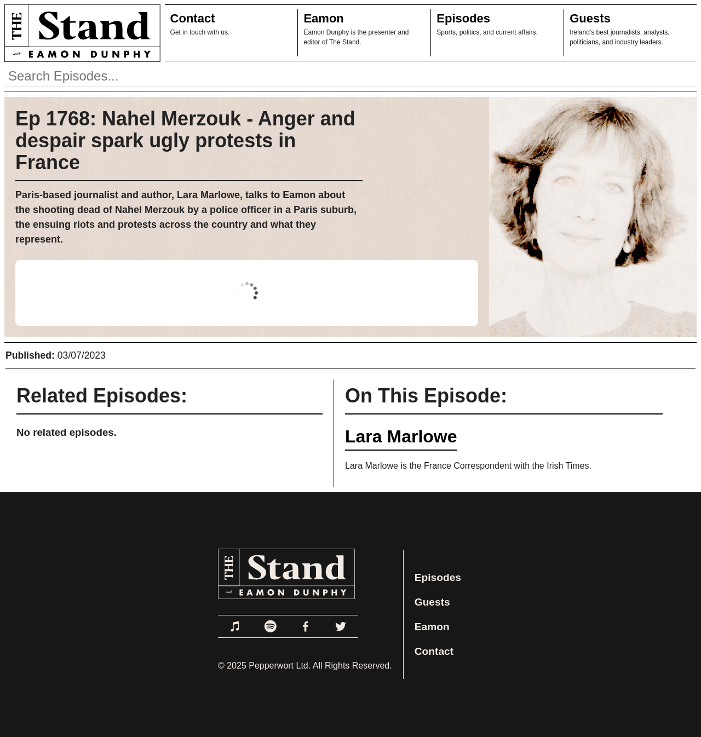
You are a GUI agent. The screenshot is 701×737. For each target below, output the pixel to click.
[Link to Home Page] (80, 33)
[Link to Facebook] (306, 626)
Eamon (323, 18)
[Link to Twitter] (341, 626)
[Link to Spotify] (270, 626)
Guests (590, 18)
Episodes (463, 18)
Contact (192, 18)
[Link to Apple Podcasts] (235, 626)
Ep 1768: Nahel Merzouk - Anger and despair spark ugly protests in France (185, 140)
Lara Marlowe (401, 436)
